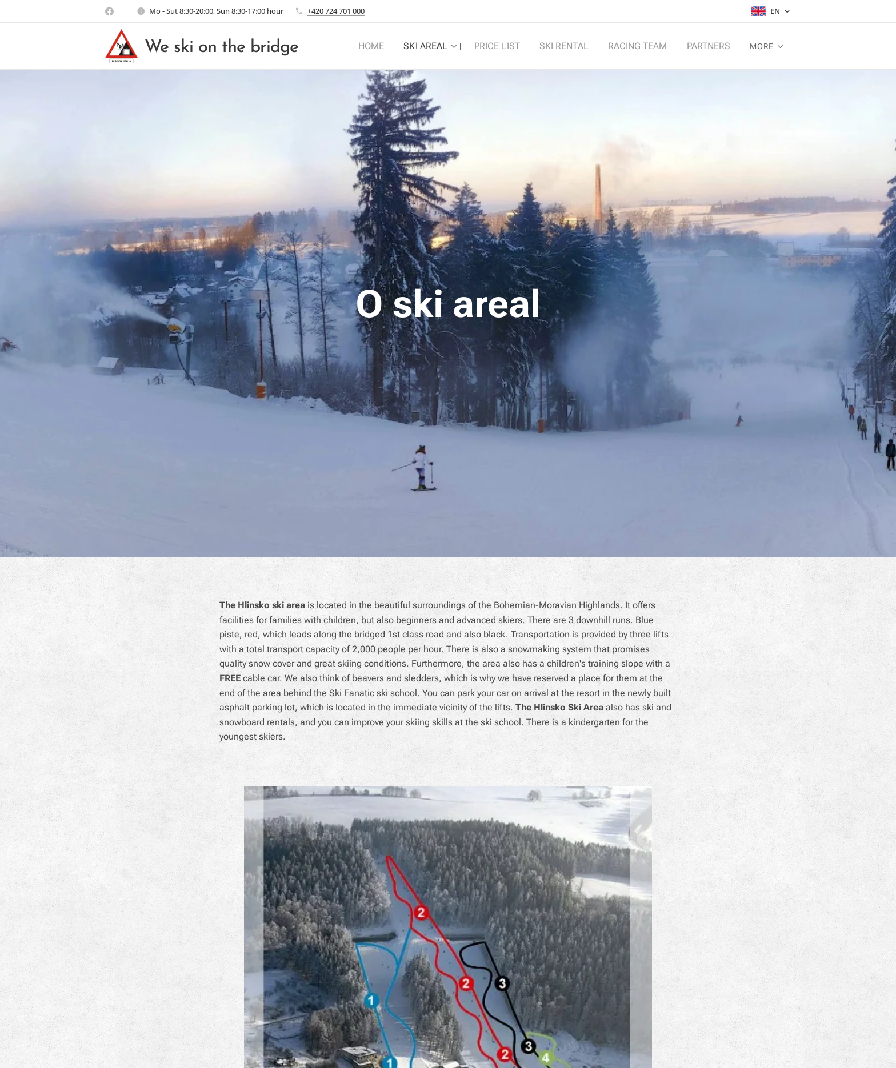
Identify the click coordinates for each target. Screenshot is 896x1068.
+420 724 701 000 (336, 11)
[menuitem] (384, 46)
